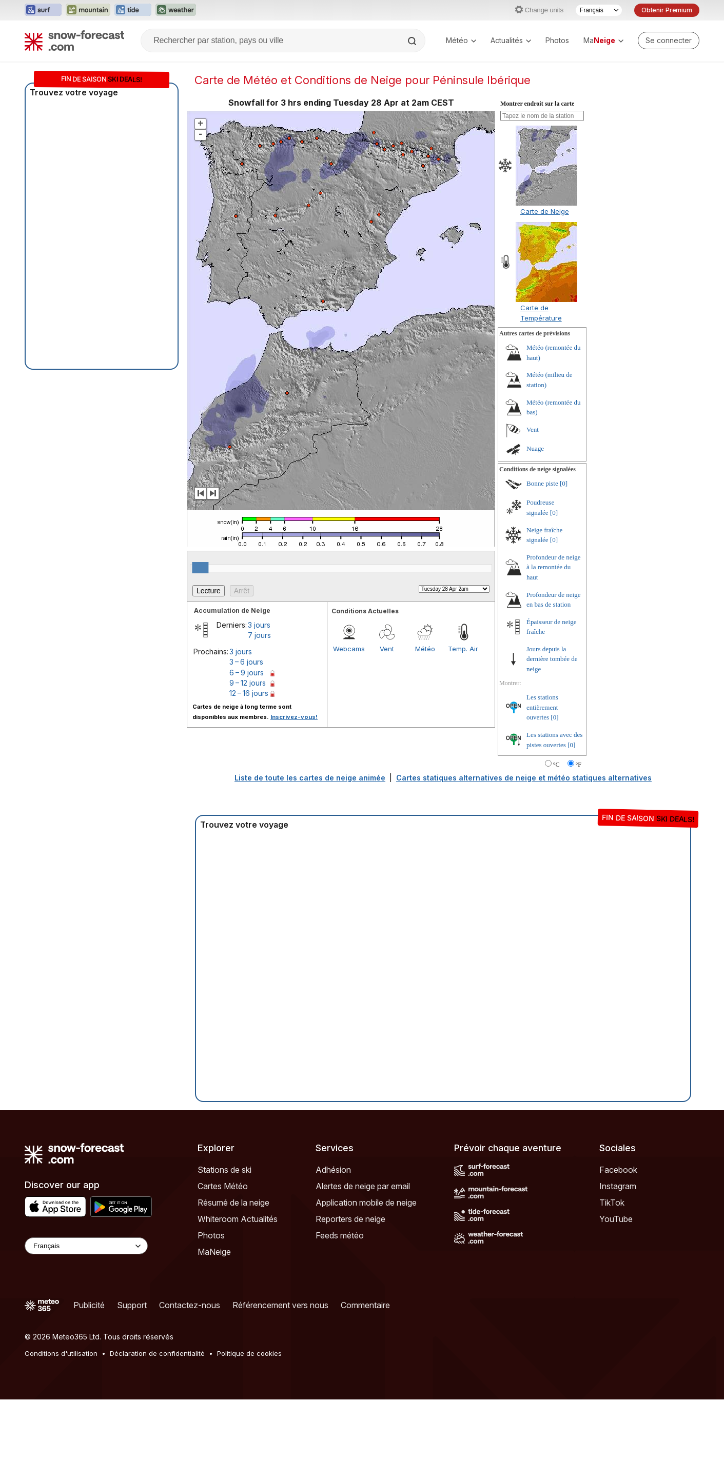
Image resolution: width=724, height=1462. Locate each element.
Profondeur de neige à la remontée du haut (553, 567)
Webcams (349, 649)
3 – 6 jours (246, 661)
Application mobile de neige (366, 1202)
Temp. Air (463, 649)
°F (578, 764)
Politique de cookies (249, 1353)
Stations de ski (224, 1170)
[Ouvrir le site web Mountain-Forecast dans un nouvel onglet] (88, 10)
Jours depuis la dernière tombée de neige (552, 659)
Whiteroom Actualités (238, 1219)
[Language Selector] (86, 1245)
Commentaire (365, 1305)
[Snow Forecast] (74, 40)
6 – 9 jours (246, 672)
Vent (387, 649)
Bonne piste (542, 483)
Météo (461, 40)
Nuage (535, 448)
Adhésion (333, 1170)
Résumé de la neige (233, 1202)
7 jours (259, 635)
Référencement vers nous (280, 1305)
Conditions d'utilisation (61, 1353)
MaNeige (214, 1252)
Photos (557, 40)
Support (132, 1305)
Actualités (511, 40)
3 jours (259, 624)
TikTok (611, 1202)
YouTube (616, 1219)
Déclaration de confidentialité (157, 1353)
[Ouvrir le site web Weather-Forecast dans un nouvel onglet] (175, 10)
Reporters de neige (350, 1219)
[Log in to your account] (668, 40)
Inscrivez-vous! (294, 716)
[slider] (200, 567)
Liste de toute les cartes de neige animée (309, 777)
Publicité (89, 1305)
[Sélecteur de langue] (599, 10)
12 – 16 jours (248, 693)
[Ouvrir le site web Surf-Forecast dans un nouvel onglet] (43, 10)
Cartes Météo (223, 1186)
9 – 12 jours (247, 682)
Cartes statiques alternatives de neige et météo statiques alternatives (524, 777)
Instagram (617, 1186)
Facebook (618, 1170)
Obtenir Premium (666, 10)
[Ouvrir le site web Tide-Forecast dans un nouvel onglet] (132, 10)
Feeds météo (340, 1235)
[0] (564, 483)
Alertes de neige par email (363, 1186)
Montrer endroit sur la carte (537, 103)
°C (556, 764)
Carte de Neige (544, 211)
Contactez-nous (189, 1305)
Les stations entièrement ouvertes (542, 707)
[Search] (413, 41)
